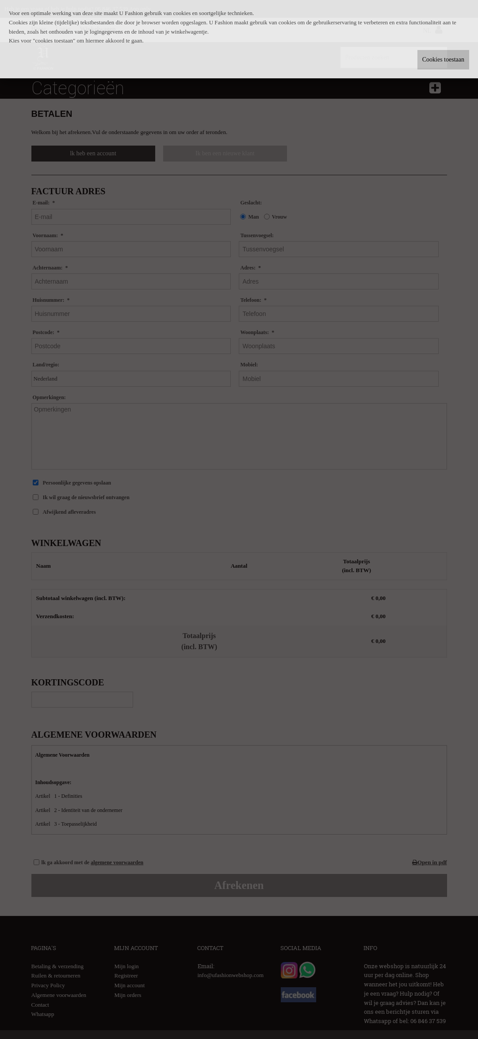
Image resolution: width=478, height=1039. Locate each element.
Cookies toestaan (443, 59)
